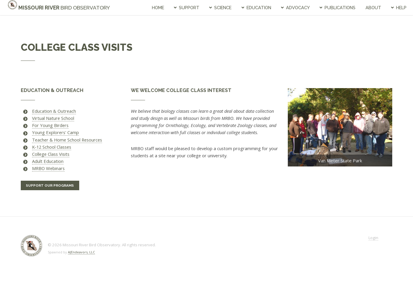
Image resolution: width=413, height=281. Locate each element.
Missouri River (59, 7)
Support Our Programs (50, 185)
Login (373, 237)
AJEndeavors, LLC (81, 252)
